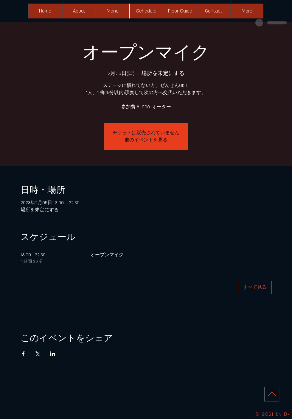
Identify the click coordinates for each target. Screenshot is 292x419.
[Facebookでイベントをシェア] (23, 353)
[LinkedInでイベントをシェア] (52, 353)
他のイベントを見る (146, 140)
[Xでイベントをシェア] (38, 353)
